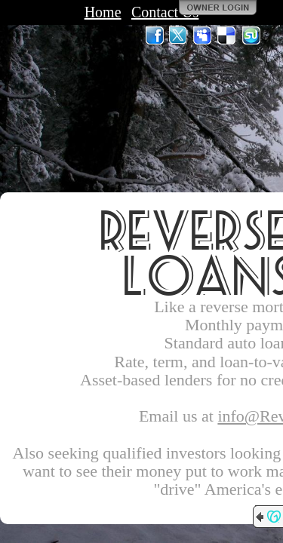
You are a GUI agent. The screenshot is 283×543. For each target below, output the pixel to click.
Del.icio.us (227, 35)
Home (103, 12)
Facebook (154, 35)
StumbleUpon (251, 35)
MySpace (203, 35)
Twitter (178, 35)
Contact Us (164, 12)
